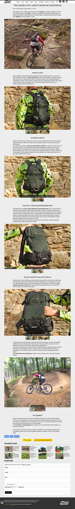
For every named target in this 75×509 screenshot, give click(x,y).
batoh (7, 436)
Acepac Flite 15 (27, 425)
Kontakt (52, 1)
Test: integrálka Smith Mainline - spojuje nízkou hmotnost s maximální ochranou (45, 449)
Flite (29, 13)
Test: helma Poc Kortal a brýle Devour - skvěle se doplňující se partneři (63, 449)
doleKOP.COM (7, 500)
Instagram (34, 501)
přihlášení (23, 464)
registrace (28, 464)
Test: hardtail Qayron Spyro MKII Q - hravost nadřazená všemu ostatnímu (29, 456)
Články (18, 1)
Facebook (24, 501)
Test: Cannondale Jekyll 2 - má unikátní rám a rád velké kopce (46, 456)
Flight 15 (18, 16)
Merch (27, 1)
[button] (70, 20)
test (12, 436)
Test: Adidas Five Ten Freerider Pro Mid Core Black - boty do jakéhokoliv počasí (12, 449)
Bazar (31, 1)
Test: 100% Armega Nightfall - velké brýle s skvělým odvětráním (29, 449)
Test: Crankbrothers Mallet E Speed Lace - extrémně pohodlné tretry (12, 456)
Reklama (47, 1)
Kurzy (36, 1)
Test (25, 8)
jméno (6, 467)
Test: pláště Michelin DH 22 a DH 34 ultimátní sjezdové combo (62, 456)
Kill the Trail (7, 504)
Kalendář (41, 1)
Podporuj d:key (7, 501)
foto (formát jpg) (11, 484)
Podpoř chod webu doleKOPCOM (44, 440)
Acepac (42, 11)
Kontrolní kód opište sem (37, 488)
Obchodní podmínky (16, 501)
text (6, 477)
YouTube (29, 501)
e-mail (6, 472)
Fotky (22, 1)
